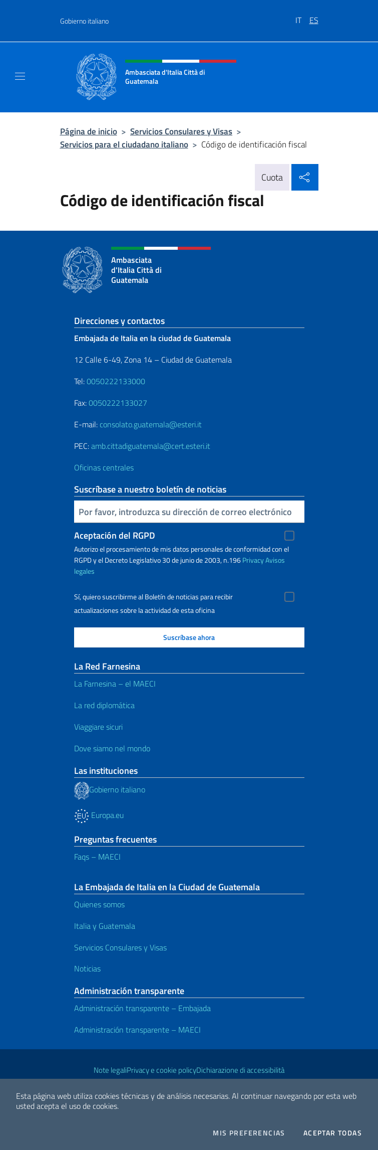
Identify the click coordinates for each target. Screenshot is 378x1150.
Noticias (87, 968)
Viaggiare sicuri (98, 727)
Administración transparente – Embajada (142, 1008)
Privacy (253, 560)
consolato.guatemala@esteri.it (151, 424)
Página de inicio (88, 131)
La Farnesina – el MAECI (115, 684)
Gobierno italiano (84, 21)
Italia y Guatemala (104, 926)
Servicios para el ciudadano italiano (124, 144)
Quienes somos (99, 904)
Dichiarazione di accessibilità (240, 1070)
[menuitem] (302, 17)
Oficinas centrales (104, 467)
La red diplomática (104, 705)
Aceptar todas (332, 1132)
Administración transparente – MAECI (137, 1030)
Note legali (110, 1070)
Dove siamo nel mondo (112, 748)
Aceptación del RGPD (114, 535)
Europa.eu (99, 815)
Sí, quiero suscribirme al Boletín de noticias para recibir (153, 596)
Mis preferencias (249, 1132)
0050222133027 (118, 403)
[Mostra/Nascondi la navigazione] (20, 76)
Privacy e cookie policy (161, 1070)
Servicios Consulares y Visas (181, 131)
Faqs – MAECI (97, 857)
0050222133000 (116, 381)
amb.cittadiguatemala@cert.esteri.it (150, 446)
